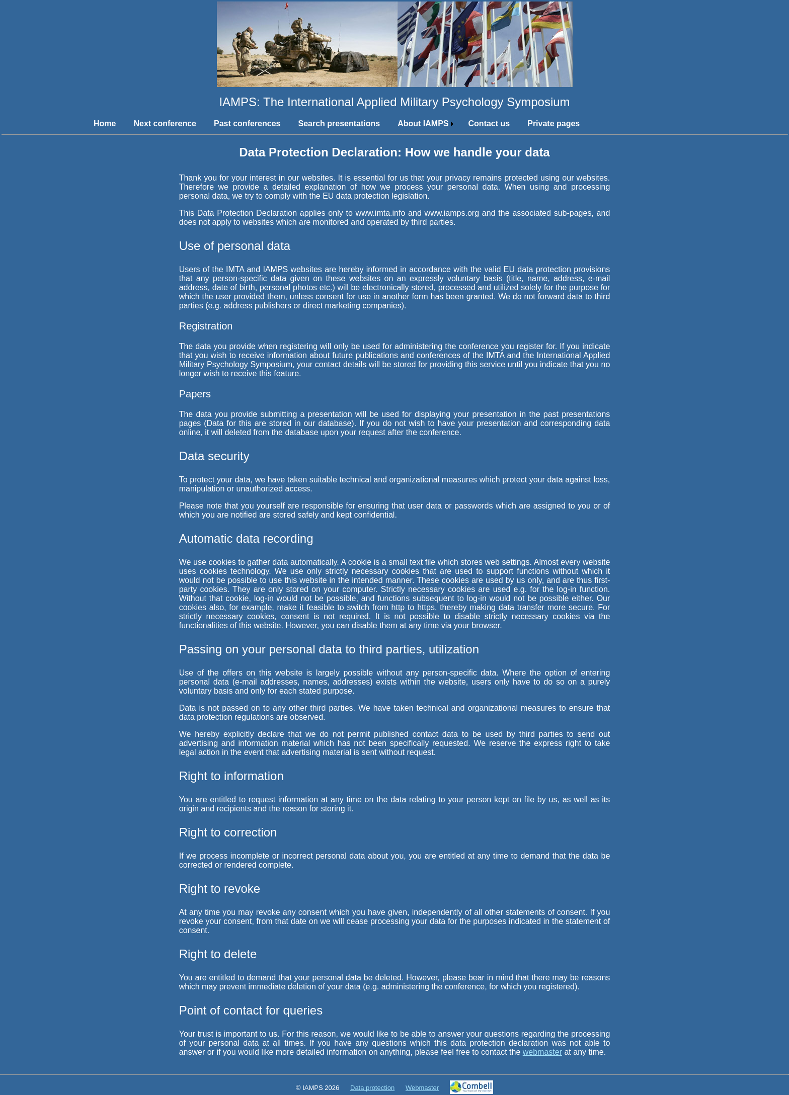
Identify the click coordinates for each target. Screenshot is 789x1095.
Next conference (164, 123)
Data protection (372, 1087)
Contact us (489, 123)
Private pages (553, 123)
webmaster (542, 1052)
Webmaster (422, 1087)
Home (105, 123)
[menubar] (350, 123)
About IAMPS (423, 123)
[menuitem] (101, 123)
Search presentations (339, 123)
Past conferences (247, 123)
